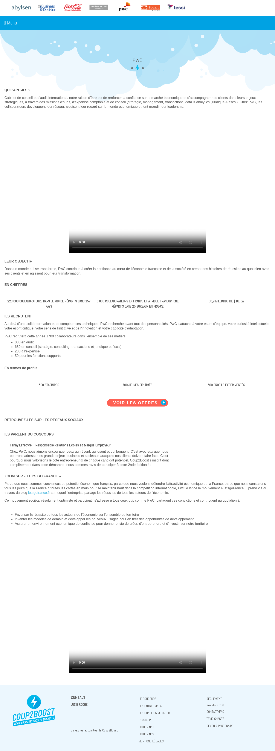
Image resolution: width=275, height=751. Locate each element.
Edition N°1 (146, 724)
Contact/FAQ (215, 710)
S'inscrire (146, 717)
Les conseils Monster (154, 711)
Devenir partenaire (220, 723)
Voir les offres (135, 403)
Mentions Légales (151, 737)
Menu (10, 23)
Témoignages (215, 716)
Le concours (147, 698)
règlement (214, 698)
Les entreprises (150, 704)
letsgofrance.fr (39, 493)
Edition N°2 (146, 730)
